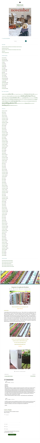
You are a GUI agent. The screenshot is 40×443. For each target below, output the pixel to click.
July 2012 (3, 216)
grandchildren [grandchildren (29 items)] (15, 98)
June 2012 (3, 217)
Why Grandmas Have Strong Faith (7, 262)
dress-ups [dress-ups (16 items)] (9, 96)
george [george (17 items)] (8, 97)
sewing (3, 81)
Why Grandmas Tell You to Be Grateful (8, 266)
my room (3, 75)
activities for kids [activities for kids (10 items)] (5, 94)
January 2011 (4, 242)
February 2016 (4, 185)
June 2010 (3, 252)
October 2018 (4, 144)
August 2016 (4, 176)
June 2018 (3, 150)
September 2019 (4, 134)
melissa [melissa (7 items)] (23, 99)
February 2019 (4, 140)
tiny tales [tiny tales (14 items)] (11, 105)
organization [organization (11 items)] (30, 99)
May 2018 (3, 151)
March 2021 (4, 115)
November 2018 (4, 143)
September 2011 (4, 230)
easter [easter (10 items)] (13, 96)
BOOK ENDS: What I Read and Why (7, 260)
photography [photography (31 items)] (16, 101)
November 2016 (4, 173)
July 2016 (3, 178)
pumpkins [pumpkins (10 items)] (30, 101)
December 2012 (4, 210)
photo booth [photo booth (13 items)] (9, 101)
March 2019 (4, 138)
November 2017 (4, 159)
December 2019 (4, 132)
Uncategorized (4, 88)
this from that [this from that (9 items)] (32, 103)
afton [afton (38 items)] (10, 94)
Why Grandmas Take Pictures (6, 263)
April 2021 (3, 113)
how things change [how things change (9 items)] (7, 99)
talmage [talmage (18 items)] (27, 103)
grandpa (3, 65)
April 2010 (3, 255)
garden (3, 63)
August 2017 (4, 162)
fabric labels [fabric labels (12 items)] (18, 96)
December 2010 (4, 243)
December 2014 (4, 192)
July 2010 (3, 251)
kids (2, 72)
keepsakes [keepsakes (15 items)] (12, 99)
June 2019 (3, 137)
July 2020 (3, 125)
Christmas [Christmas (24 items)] (27, 94)
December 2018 (4, 141)
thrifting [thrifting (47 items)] (5, 105)
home (3, 68)
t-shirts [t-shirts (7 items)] (23, 103)
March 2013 (4, 207)
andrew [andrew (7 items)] (14, 94)
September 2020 (4, 122)
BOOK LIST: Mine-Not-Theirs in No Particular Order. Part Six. (11, 49)
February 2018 (4, 154)
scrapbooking (4, 79)
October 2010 (4, 246)
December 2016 (4, 172)
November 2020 (4, 119)
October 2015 (4, 189)
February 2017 (4, 170)
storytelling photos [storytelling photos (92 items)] (9, 103)
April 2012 (3, 220)
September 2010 (4, 248)
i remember (4, 71)
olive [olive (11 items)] (25, 99)
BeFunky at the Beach (5, 48)
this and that (4, 84)
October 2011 (4, 229)
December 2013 (4, 197)
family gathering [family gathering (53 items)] (27, 96)
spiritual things (4, 82)
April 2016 (3, 182)
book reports (4, 59)
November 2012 (4, 211)
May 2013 (3, 204)
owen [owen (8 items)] (34, 99)
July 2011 (3, 233)
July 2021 (3, 112)
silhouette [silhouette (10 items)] (35, 101)
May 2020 (3, 128)
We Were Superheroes (5, 52)
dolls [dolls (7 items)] (6, 96)
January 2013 (4, 208)
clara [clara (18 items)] (32, 94)
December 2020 (4, 118)
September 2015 (4, 191)
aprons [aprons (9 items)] (17, 94)
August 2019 (4, 135)
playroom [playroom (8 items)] (26, 101)
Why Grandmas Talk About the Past (7, 265)
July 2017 (3, 163)
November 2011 (4, 227)
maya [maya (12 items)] (20, 99)
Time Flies (20, 5)
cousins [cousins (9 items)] (3, 96)
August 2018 (4, 147)
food (2, 62)
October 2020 (4, 121)
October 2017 (4, 160)
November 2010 (4, 245)
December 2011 (4, 226)
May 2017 (3, 166)
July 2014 (3, 194)
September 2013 (4, 198)
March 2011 (4, 239)
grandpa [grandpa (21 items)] (25, 97)
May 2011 (3, 236)
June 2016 (3, 179)
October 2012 (4, 213)
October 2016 (4, 175)
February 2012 (4, 223)
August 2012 (4, 214)
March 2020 (4, 131)
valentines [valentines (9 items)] (15, 105)
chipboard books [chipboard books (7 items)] (21, 94)
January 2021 (4, 116)
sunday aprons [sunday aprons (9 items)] (19, 103)
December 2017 (4, 157)
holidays (3, 66)
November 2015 (4, 188)
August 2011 (4, 232)
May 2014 (3, 195)
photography (4, 78)
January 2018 (4, 156)
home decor (4, 69)
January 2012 (4, 224)
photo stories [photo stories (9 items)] (22, 101)
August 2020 (4, 124)
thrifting (3, 85)
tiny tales (3, 87)
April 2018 (3, 153)
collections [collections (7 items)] (36, 94)
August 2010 (4, 249)
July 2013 (3, 201)
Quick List (3, 51)
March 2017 (4, 169)
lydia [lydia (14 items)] (16, 99)
